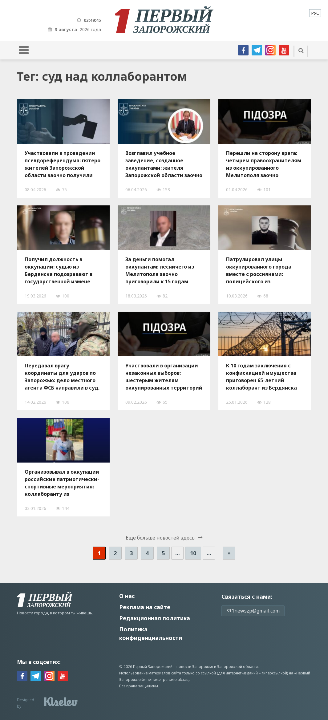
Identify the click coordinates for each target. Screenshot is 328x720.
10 (193, 553)
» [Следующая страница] (229, 553)
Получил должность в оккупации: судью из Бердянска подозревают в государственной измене (58, 270)
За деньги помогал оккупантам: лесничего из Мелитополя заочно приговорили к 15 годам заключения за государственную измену (159, 270)
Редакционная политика (154, 618)
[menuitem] (315, 13)
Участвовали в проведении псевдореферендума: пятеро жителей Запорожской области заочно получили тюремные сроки (62, 164)
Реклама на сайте (144, 607)
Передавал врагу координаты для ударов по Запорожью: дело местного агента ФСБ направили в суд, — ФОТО (62, 376)
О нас (127, 596)
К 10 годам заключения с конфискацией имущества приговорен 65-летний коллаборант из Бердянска (261, 376)
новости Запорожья (194, 666)
